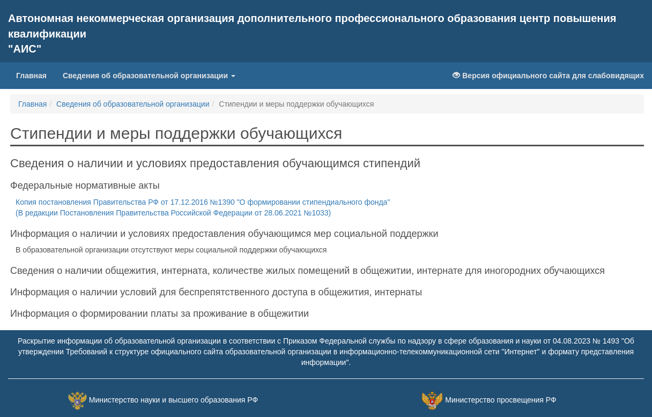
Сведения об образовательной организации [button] (149, 75)
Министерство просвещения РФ (500, 400)
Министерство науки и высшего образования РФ (173, 400)
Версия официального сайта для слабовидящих (548, 75)
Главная (35, 75)
